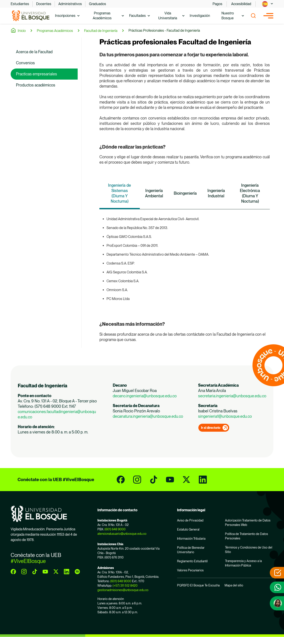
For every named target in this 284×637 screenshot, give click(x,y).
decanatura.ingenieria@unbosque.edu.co (148, 416)
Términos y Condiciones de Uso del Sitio (248, 550)
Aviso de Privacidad (190, 520)
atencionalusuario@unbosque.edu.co (121, 533)
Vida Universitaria (167, 15)
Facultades (137, 16)
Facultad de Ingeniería (100, 31)
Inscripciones (65, 16)
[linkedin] (203, 480)
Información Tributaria (191, 538)
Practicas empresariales (36, 74)
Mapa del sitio (234, 585)
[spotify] (77, 571)
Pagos (217, 4)
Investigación (200, 16)
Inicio (22, 31)
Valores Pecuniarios (190, 570)
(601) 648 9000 (115, 529)
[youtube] (170, 480)
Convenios (25, 63)
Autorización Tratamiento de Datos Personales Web (247, 523)
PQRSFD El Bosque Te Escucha (198, 585)
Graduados (97, 4)
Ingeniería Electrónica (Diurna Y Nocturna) (250, 193)
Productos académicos (35, 85)
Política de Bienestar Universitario (191, 550)
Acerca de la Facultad (34, 51)
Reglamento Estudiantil (192, 561)
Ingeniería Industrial (216, 193)
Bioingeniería (185, 193)
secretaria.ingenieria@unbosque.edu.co (232, 396)
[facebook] (121, 480)
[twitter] (186, 480)
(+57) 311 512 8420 (125, 585)
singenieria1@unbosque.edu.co (225, 416)
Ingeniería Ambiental (154, 193)
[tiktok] (154, 480)
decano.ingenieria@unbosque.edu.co (145, 396)
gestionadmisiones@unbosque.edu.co (122, 590)
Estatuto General (188, 529)
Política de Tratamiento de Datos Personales (246, 536)
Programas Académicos (102, 15)
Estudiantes (20, 4)
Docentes (43, 4)
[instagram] (137, 480)
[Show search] (253, 16)
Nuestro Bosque (227, 15)
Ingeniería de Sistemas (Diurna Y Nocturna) (119, 193)
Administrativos (70, 4)
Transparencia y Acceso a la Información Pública (243, 563)
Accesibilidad (241, 4)
